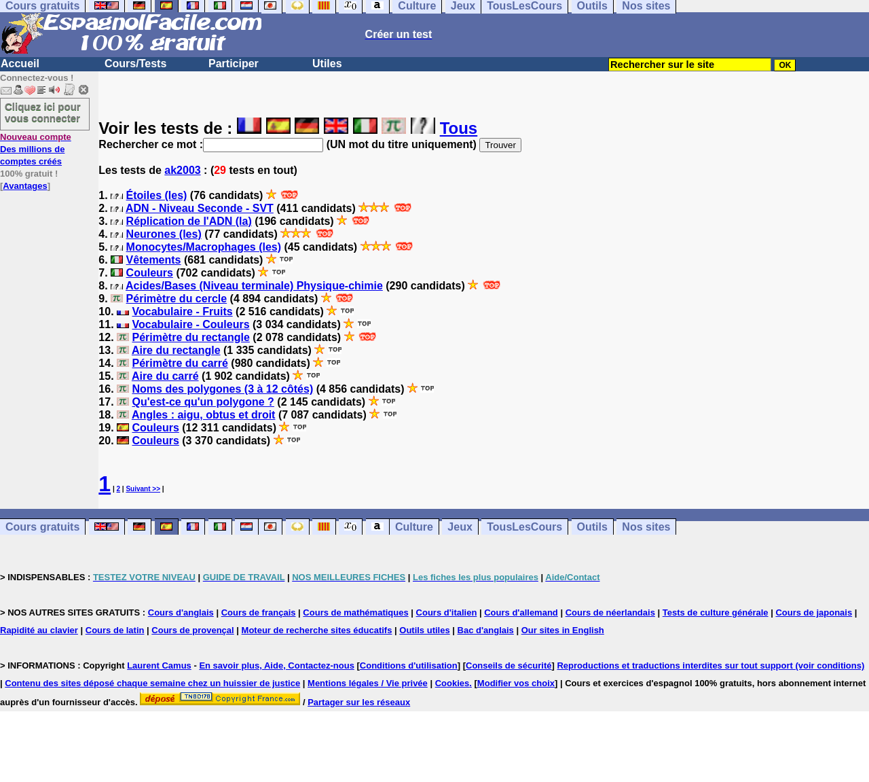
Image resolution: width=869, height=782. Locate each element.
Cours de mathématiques (355, 612)
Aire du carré (165, 376)
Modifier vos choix (516, 683)
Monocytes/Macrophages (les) (204, 247)
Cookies (452, 683)
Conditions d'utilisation (409, 665)
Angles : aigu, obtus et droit (204, 415)
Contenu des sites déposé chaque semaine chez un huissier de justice (152, 683)
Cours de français (258, 612)
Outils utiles (424, 630)
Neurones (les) (164, 234)
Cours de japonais (813, 612)
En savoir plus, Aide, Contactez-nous (276, 665)
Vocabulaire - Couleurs (190, 324)
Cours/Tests (135, 63)
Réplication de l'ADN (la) (189, 221)
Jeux (459, 527)
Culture (414, 527)
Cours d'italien (446, 612)
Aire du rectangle (176, 350)
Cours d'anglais (181, 612)
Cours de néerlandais (610, 612)
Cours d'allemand (521, 612)
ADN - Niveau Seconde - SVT (200, 208)
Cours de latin (115, 630)
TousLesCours (524, 527)
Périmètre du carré (179, 363)
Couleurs (149, 273)
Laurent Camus (159, 665)
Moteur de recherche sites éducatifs (317, 630)
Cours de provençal (192, 630)
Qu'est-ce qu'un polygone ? (203, 402)
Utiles (327, 63)
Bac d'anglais (486, 630)
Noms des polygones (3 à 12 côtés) (222, 389)
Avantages (25, 186)
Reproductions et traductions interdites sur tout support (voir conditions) (710, 665)
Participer (233, 63)
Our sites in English (562, 630)
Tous (459, 128)
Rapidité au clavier (39, 630)
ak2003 (182, 170)
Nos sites (646, 527)
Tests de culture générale (716, 612)
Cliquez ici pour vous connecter (43, 112)
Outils (592, 527)
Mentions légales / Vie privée (368, 683)
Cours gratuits (42, 527)
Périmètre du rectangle (190, 337)
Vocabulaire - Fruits (182, 311)
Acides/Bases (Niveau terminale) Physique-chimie (254, 285)
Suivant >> (143, 489)
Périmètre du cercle (176, 298)
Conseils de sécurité (508, 665)
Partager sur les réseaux (359, 702)
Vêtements (153, 260)
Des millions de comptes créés (35, 149)
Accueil (20, 63)
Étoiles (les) (156, 195)
